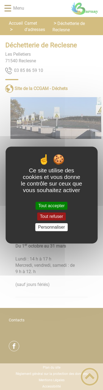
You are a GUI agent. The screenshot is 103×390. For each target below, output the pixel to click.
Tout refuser (51, 216)
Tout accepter (51, 205)
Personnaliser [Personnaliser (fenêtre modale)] (51, 227)
